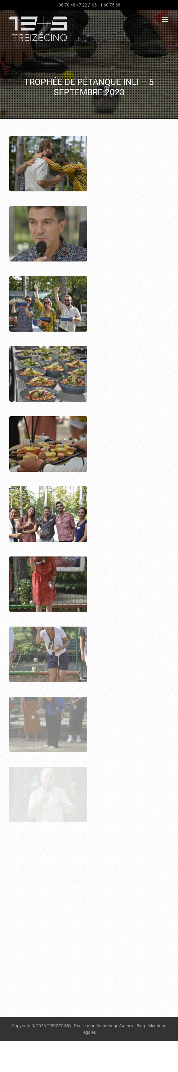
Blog (140, 1025)
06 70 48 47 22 (72, 4)
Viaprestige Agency (114, 1025)
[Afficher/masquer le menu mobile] (165, 19)
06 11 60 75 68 (105, 4)
